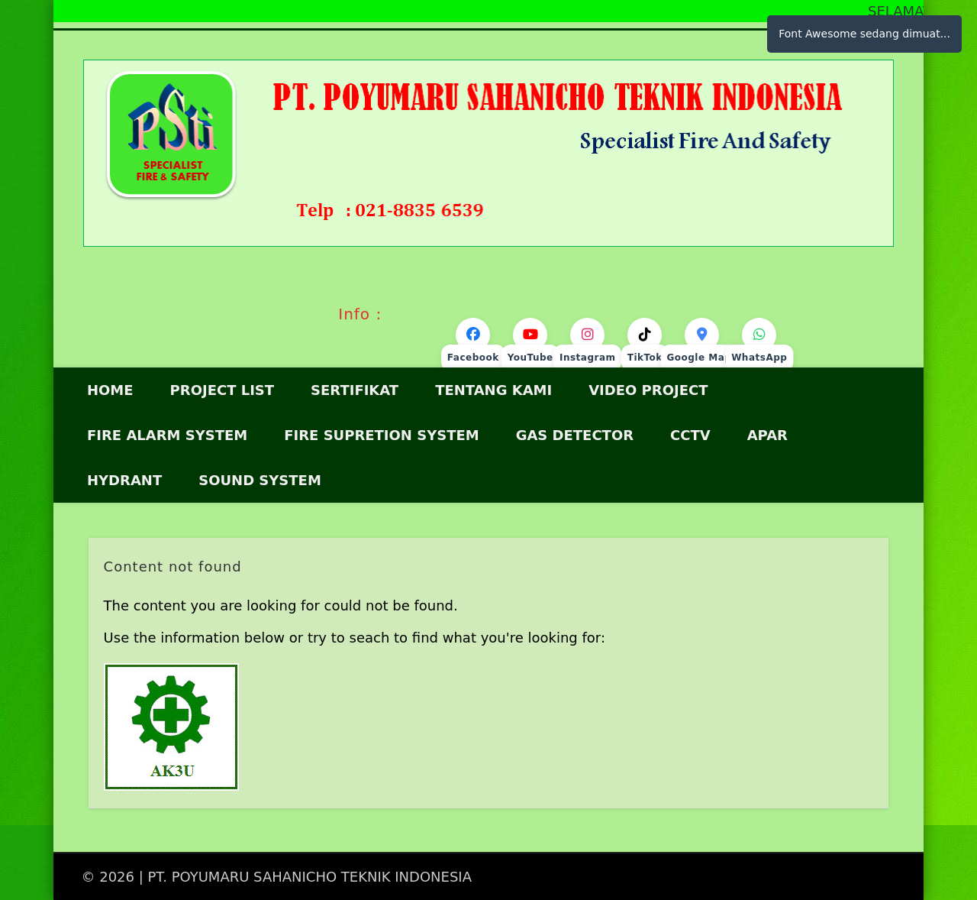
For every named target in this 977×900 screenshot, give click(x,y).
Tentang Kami (493, 390)
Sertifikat (354, 390)
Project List (222, 390)
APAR (767, 435)
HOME (110, 390)
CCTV (690, 435)
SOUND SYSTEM (259, 480)
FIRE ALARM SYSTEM (167, 435)
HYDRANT (124, 480)
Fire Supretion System (381, 435)
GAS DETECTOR (575, 435)
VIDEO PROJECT (648, 390)
